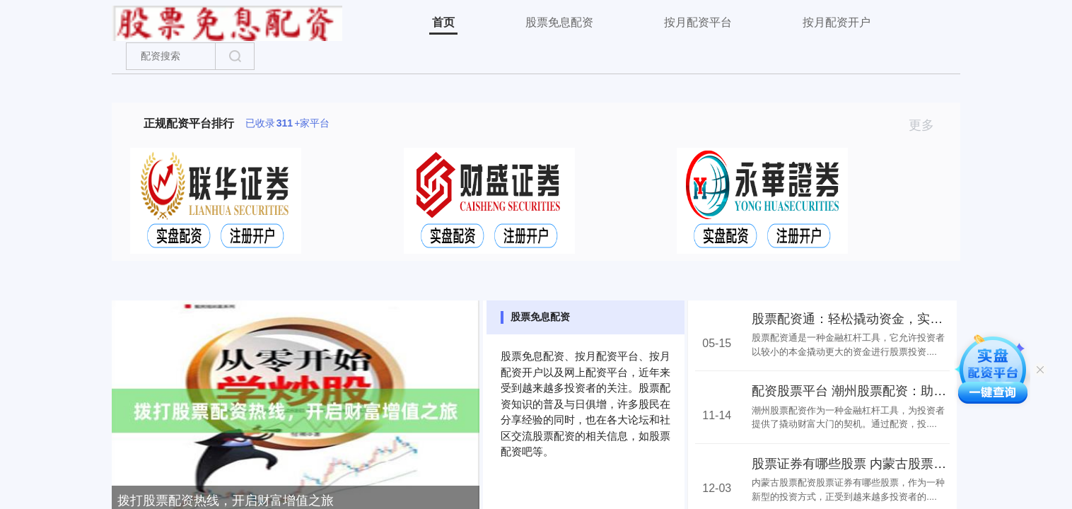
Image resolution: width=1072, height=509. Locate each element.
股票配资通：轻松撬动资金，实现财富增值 (873, 319)
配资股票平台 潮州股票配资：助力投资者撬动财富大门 (906, 391)
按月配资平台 (698, 22)
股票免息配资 (559, 22)
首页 (443, 22)
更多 (927, 125)
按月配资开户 (836, 22)
